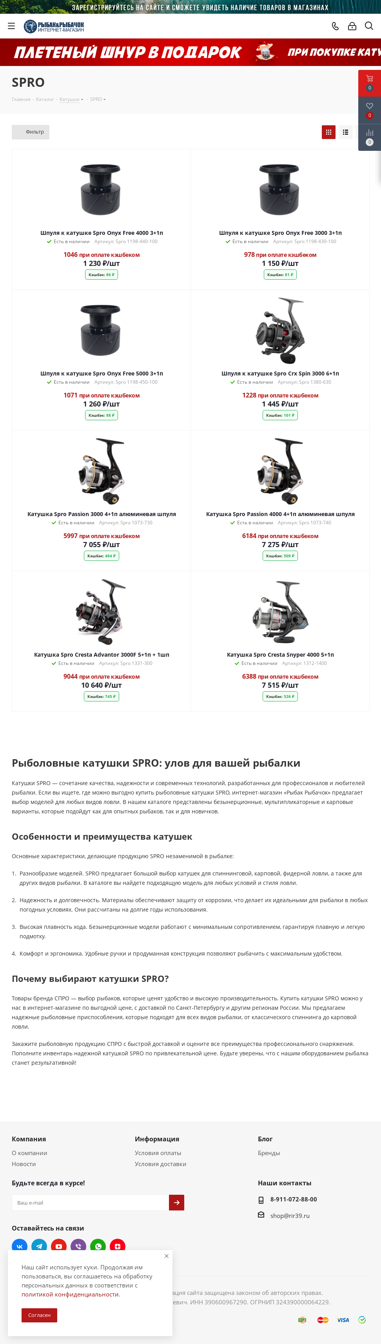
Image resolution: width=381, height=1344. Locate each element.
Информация (157, 1139)
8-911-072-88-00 (293, 1199)
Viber (78, 1246)
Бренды (269, 1153)
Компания (29, 1139)
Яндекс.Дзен (117, 1246)
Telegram (39, 1246)
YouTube (59, 1246)
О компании (29, 1153)
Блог (265, 1139)
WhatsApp (98, 1246)
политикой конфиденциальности (70, 1294)
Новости (24, 1164)
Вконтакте (19, 1246)
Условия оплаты (158, 1153)
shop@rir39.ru (290, 1215)
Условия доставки (161, 1164)
